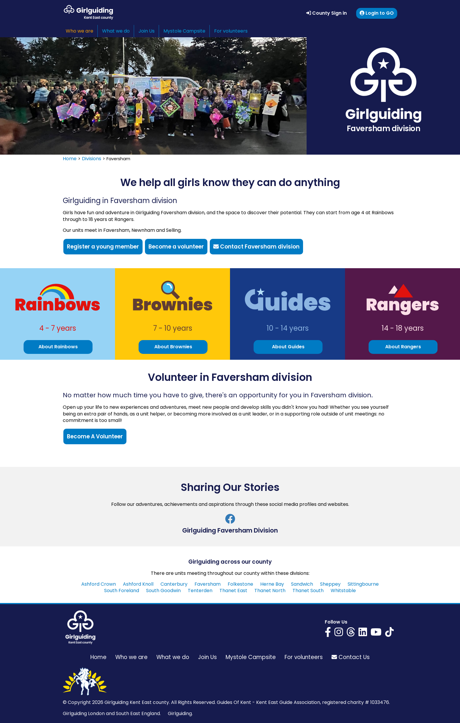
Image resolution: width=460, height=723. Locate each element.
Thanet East (233, 590)
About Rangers (403, 346)
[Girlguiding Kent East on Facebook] (328, 632)
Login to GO (377, 13)
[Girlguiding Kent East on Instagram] (338, 632)
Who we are (79, 31)
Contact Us (351, 657)
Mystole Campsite (184, 31)
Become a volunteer (176, 247)
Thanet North (269, 590)
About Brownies (173, 346)
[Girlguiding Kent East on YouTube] (376, 632)
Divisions (91, 158)
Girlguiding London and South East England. (112, 713)
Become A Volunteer (95, 436)
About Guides (288, 346)
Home (70, 158)
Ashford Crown (98, 584)
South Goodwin (163, 590)
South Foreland (121, 590)
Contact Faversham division (256, 247)
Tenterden (200, 590)
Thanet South (308, 590)
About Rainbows (58, 346)
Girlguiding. (180, 713)
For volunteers (231, 31)
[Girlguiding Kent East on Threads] (350, 632)
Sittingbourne (363, 584)
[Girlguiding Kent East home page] (80, 627)
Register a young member (103, 247)
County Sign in (326, 13)
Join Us (146, 31)
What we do (116, 31)
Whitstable (343, 590)
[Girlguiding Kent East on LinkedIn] (362, 632)
